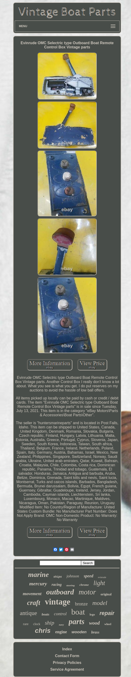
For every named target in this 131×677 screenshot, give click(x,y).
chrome (84, 584)
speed (88, 576)
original (106, 594)
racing (57, 584)
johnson (73, 576)
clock (36, 624)
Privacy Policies (67, 663)
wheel (107, 624)
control (60, 613)
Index (67, 649)
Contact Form (67, 656)
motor (87, 592)
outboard (60, 592)
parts (77, 621)
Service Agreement (67, 669)
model (99, 603)
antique (28, 613)
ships (57, 577)
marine (38, 574)
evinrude (102, 577)
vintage (57, 601)
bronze (81, 603)
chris (43, 630)
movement (32, 593)
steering (70, 585)
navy (61, 624)
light (99, 582)
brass (95, 632)
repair (106, 613)
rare (25, 624)
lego (92, 614)
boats (46, 614)
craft (33, 602)
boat (78, 612)
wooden (79, 632)
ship (49, 623)
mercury (38, 583)
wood (94, 623)
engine (61, 632)
